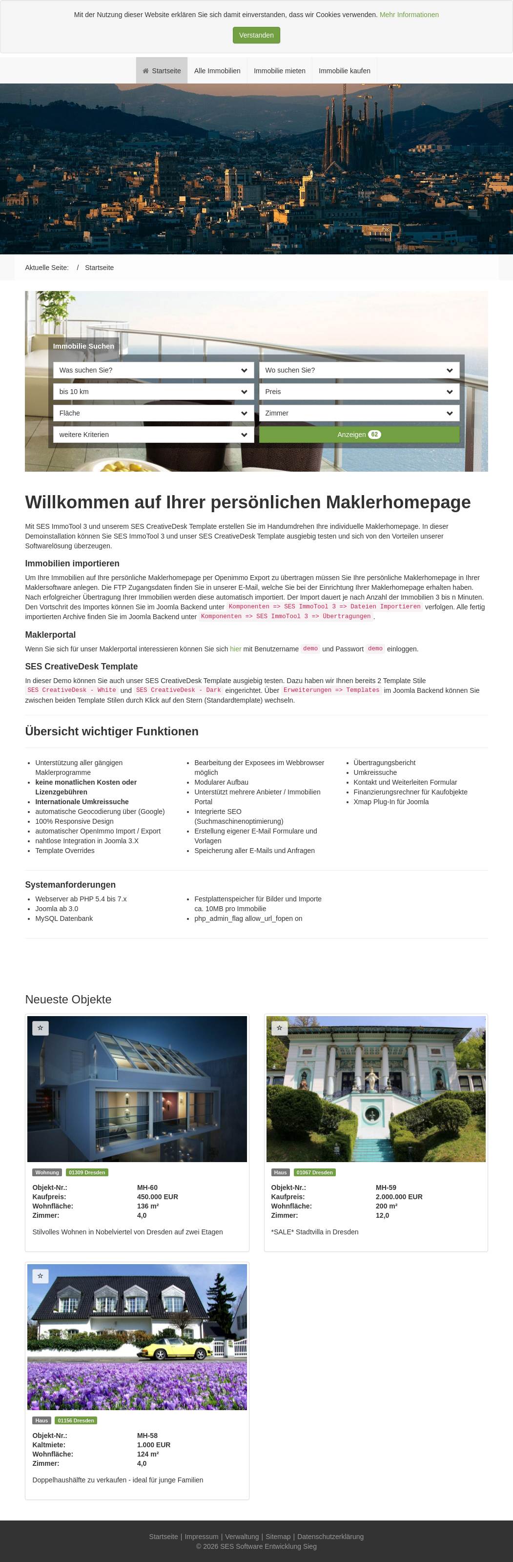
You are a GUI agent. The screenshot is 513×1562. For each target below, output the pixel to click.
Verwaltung (242, 1537)
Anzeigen (360, 434)
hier (235, 649)
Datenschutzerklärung (330, 1537)
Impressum (201, 1537)
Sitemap (278, 1537)
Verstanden (256, 35)
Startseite (163, 1537)
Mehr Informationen (409, 15)
